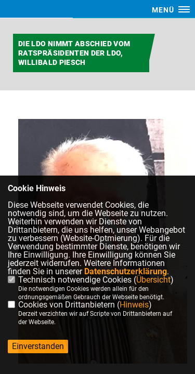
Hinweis (134, 305)
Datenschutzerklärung (125, 271)
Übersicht (153, 280)
